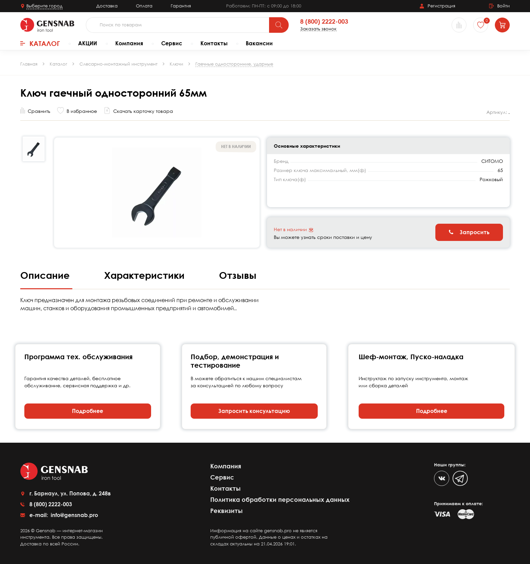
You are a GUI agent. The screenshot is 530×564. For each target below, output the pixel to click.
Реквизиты (226, 510)
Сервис (171, 43)
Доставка (107, 5)
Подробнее (87, 411)
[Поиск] (279, 25)
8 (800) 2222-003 (324, 21)
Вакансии (259, 43)
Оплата (144, 5)
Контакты (213, 43)
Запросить (469, 232)
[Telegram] (460, 478)
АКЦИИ (87, 43)
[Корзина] (502, 25)
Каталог (40, 43)
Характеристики (145, 275)
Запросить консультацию (254, 411)
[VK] (441, 478)
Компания (129, 43)
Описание (46, 275)
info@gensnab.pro (73, 515)
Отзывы (238, 275)
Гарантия (181, 5)
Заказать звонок (318, 28)
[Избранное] (480, 25)
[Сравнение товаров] (459, 25)
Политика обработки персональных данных (280, 499)
